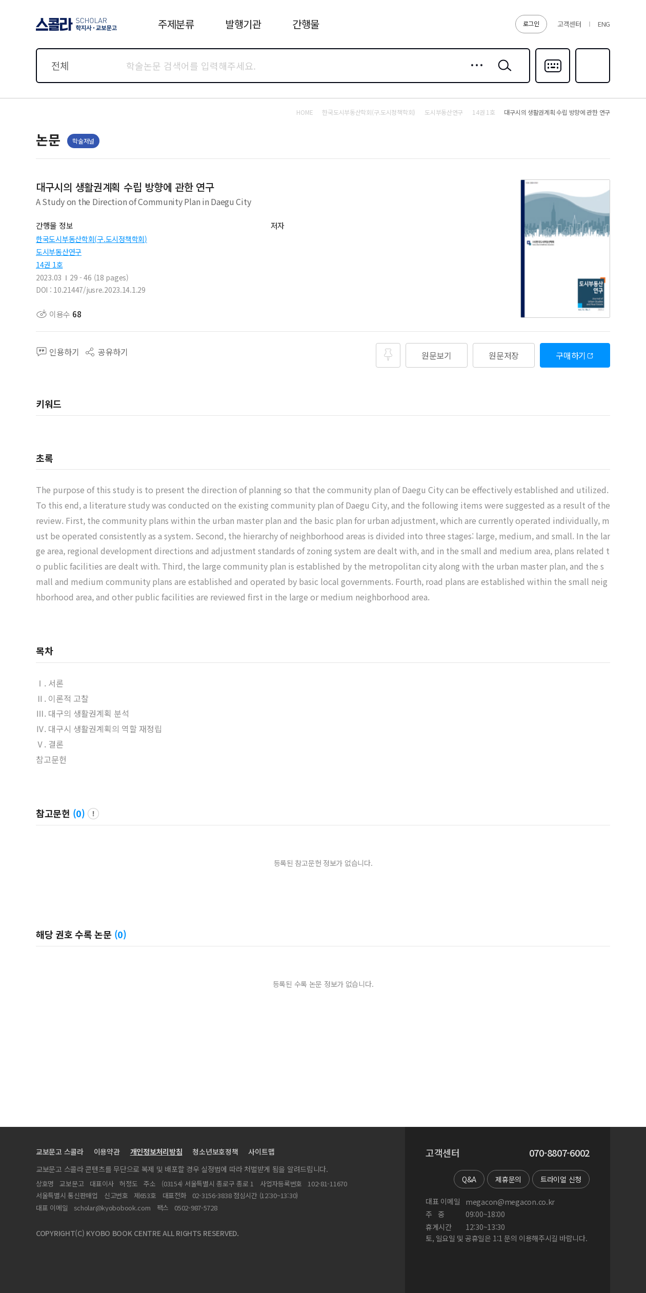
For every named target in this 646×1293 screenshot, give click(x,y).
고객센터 (569, 24)
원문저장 (504, 355)
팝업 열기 (93, 813)
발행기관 (243, 23)
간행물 (305, 23)
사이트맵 (261, 1151)
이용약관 (107, 1151)
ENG (604, 24)
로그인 (531, 23)
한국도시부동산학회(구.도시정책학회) (91, 239)
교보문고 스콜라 (60, 1151)
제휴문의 (508, 1179)
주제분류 (176, 23)
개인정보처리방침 (156, 1151)
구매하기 (571, 355)
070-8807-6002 (559, 1153)
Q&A (469, 1179)
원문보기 (436, 355)
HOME (304, 112)
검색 (502, 73)
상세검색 (474, 73)
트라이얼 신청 (560, 1179)
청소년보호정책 (215, 1151)
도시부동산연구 (59, 252)
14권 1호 (49, 264)
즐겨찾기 (591, 82)
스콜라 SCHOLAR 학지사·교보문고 (75, 30)
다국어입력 (552, 82)
